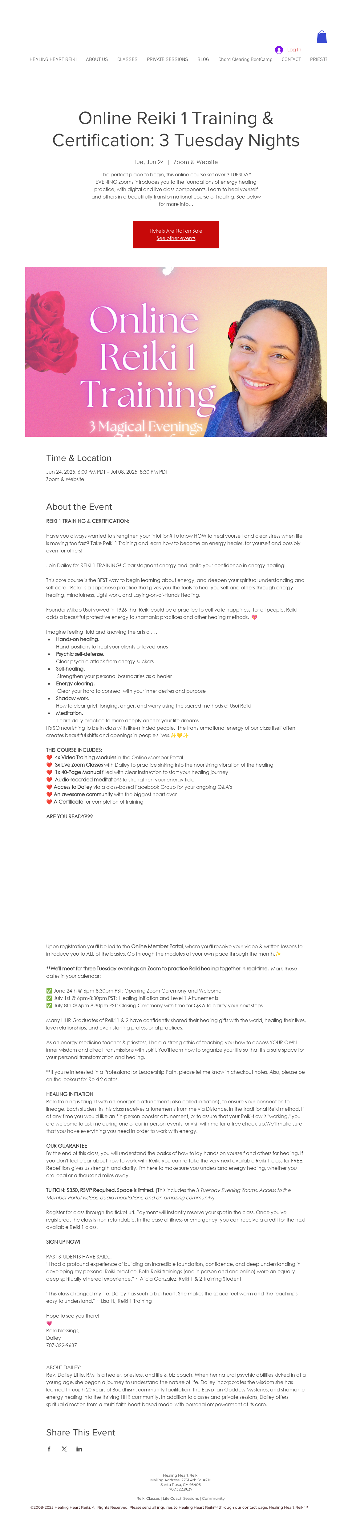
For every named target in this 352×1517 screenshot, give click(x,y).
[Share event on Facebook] (49, 1449)
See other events (176, 238)
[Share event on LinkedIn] (79, 1449)
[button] (322, 36)
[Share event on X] (64, 1449)
